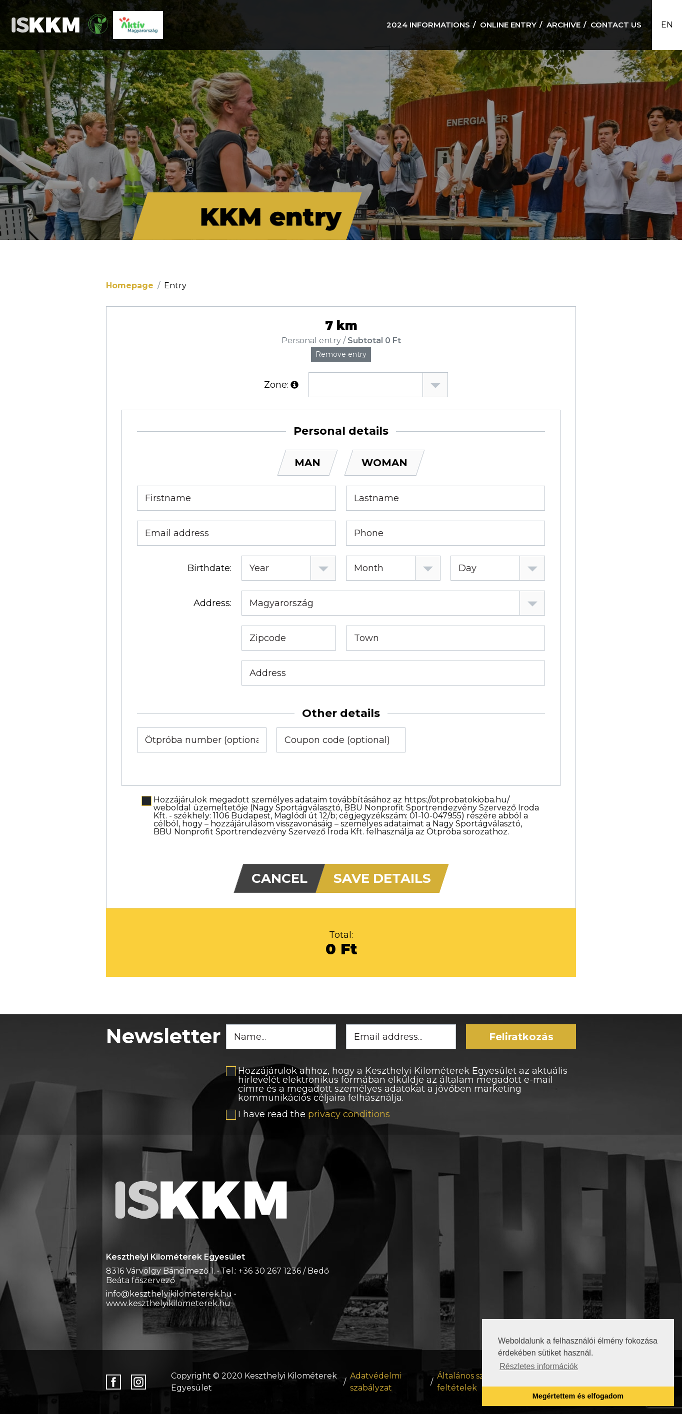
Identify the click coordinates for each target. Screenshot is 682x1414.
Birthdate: (210, 568)
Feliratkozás (521, 1037)
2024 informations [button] (428, 24)
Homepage (130, 285)
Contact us (616, 24)
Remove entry (341, 354)
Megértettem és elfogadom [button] (578, 1396)
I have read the (314, 1114)
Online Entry (508, 24)
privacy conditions (349, 1114)
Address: (213, 603)
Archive (563, 24)
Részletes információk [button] (539, 1366)
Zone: (276, 384)
